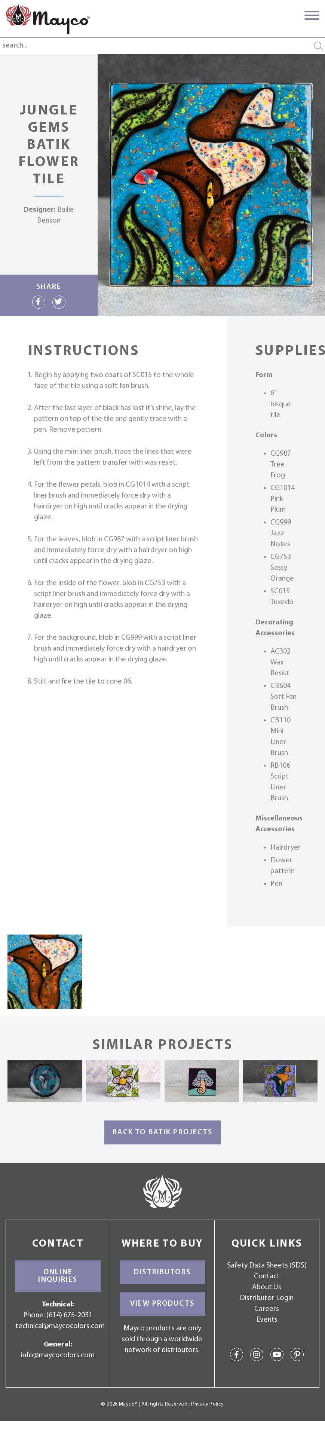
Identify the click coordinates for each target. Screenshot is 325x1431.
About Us (266, 1287)
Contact (267, 1276)
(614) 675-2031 (69, 1315)
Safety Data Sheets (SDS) (267, 1265)
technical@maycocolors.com (60, 1326)
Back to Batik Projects (163, 1132)
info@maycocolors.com (58, 1355)
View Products (162, 1304)
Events (267, 1320)
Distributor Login (267, 1298)
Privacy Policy (207, 1404)
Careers (266, 1309)
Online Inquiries (57, 1276)
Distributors (162, 1272)
